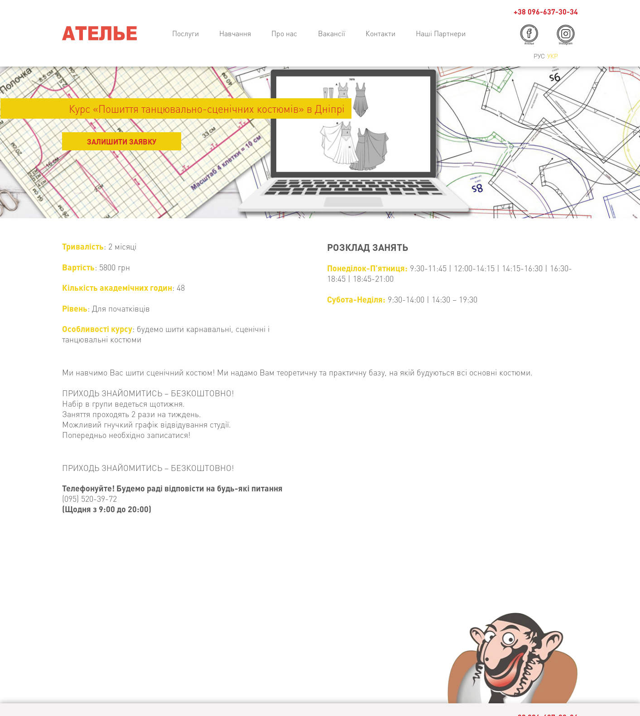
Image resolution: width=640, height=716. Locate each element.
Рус (539, 56)
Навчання (235, 33)
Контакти (380, 33)
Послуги (185, 33)
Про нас (284, 33)
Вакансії (331, 33)
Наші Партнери (441, 33)
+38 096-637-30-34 (546, 11)
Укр (552, 56)
